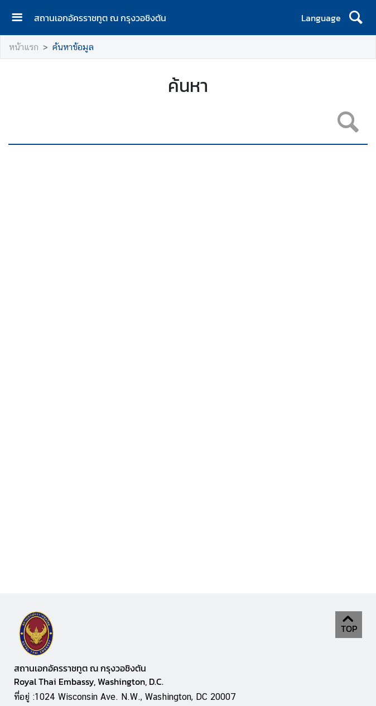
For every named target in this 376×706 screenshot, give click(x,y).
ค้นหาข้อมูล (73, 47)
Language (321, 18)
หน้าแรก (23, 47)
